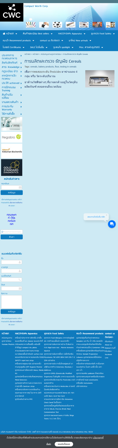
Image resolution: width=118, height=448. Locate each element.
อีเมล (3, 284)
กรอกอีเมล (5, 183)
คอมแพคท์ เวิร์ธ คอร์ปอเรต (11, 219)
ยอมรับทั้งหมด (64, 444)
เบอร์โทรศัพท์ (6, 276)
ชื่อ (2, 258)
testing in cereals (68, 66)
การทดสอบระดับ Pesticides (45, 71)
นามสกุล (4, 267)
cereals (33, 66)
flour (57, 66)
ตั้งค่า (48, 444)
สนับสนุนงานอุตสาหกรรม (51, 54)
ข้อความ (4, 293)
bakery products (46, 66)
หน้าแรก (28, 54)
